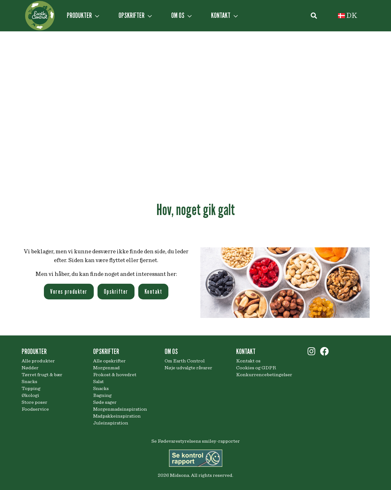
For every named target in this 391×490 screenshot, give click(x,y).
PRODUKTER (83, 15)
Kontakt (153, 291)
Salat (98, 381)
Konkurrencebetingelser (264, 374)
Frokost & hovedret (114, 374)
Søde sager (105, 402)
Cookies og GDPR (256, 367)
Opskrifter (116, 291)
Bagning (102, 395)
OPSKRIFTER (135, 15)
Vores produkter (68, 291)
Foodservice (35, 409)
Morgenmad (106, 367)
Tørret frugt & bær (42, 374)
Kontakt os (248, 360)
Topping (31, 388)
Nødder (30, 367)
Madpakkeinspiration (117, 416)
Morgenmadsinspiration (120, 409)
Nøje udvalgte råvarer (188, 367)
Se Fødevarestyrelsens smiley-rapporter (195, 441)
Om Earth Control (185, 360)
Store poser (34, 402)
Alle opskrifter (109, 360)
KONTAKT (224, 15)
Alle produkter (38, 360)
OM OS (181, 15)
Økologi (30, 395)
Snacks (29, 381)
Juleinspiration (110, 422)
